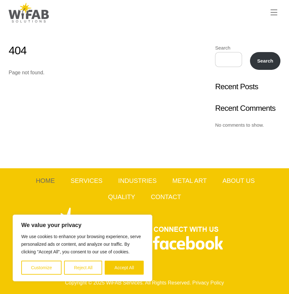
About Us (238, 180)
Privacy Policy (208, 282)
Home (45, 180)
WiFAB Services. (125, 282)
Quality (121, 196)
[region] (82, 248)
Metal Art (189, 180)
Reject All (83, 267)
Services (86, 180)
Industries (137, 180)
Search (222, 47)
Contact (166, 196)
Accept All (124, 267)
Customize (41, 267)
